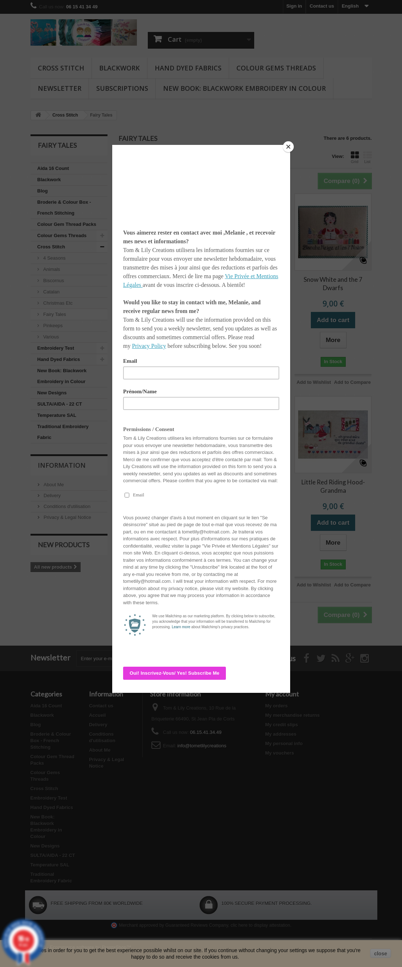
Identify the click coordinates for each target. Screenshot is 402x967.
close (380, 953)
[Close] (288, 146)
